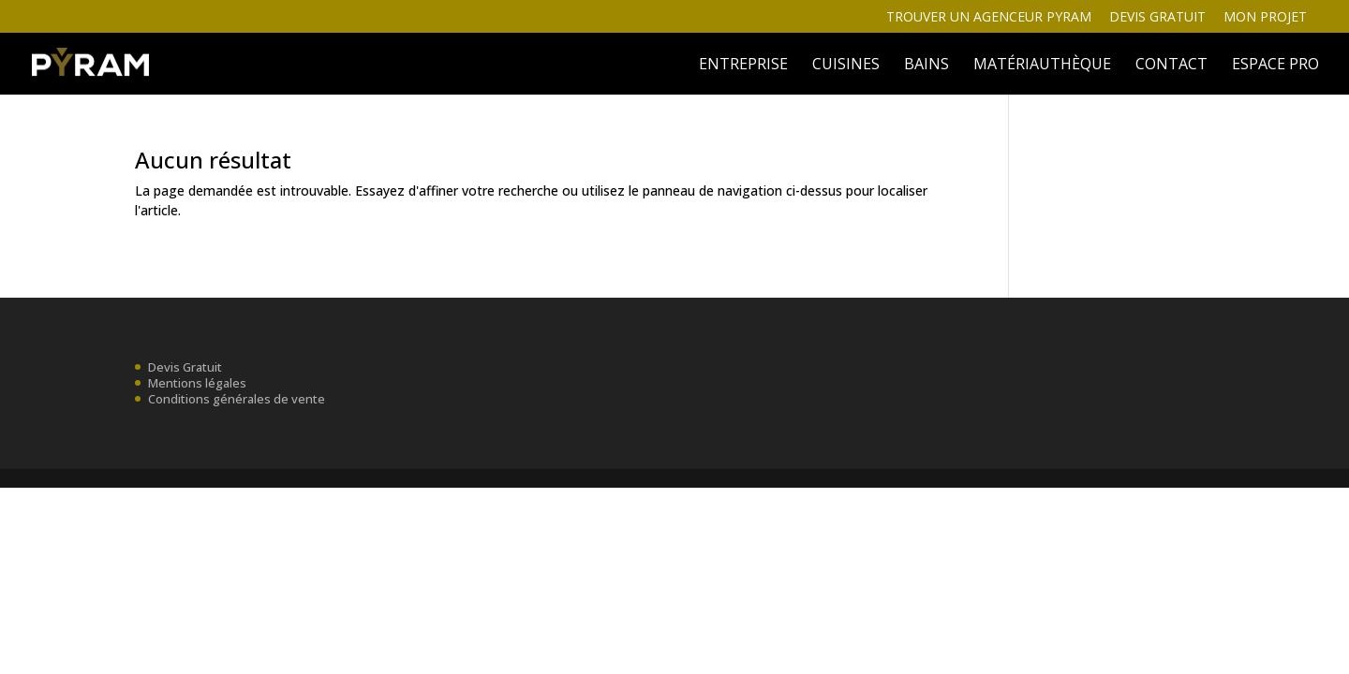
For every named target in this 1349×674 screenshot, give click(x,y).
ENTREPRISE (743, 65)
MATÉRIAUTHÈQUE (1042, 65)
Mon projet (1265, 17)
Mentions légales (197, 382)
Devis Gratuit (185, 367)
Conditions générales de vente (236, 398)
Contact (1171, 65)
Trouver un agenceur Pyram (988, 17)
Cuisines (846, 65)
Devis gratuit (1157, 17)
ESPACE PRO (1275, 65)
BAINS (926, 65)
